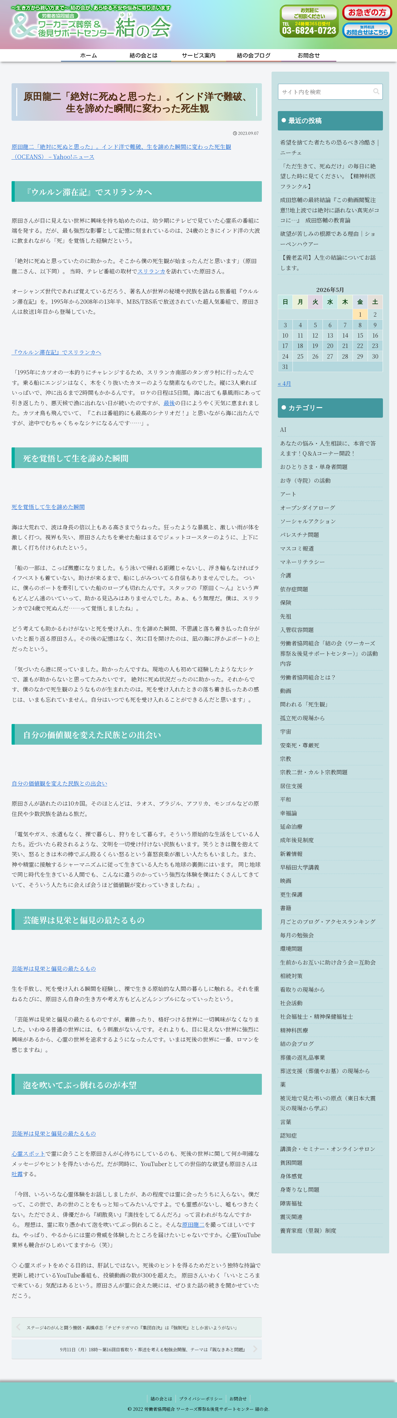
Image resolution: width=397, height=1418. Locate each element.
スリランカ (151, 271)
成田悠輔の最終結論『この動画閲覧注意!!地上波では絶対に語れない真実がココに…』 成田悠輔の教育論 (329, 210)
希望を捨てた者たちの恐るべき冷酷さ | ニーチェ (329, 147)
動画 (285, 690)
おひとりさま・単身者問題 (314, 466)
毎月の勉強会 (297, 935)
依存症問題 (294, 589)
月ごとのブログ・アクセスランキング (327, 921)
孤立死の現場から (302, 718)
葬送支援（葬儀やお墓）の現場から (325, 1071)
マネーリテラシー (302, 562)
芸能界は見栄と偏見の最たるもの (54, 968)
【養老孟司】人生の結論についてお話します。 (328, 262)
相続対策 (291, 976)
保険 (285, 602)
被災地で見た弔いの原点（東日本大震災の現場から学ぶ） (328, 1103)
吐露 (17, 1174)
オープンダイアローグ (307, 507)
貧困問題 (291, 1162)
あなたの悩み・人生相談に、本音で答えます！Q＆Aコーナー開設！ (328, 448)
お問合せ (238, 1398)
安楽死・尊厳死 (299, 745)
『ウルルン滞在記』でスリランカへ (56, 352)
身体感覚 (291, 1176)
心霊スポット (28, 1153)
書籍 (285, 908)
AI (283, 429)
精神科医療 (294, 1030)
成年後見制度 (297, 840)
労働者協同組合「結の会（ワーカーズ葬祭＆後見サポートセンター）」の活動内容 (329, 653)
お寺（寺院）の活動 (305, 480)
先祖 (285, 616)
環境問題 (291, 948)
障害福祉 (291, 1203)
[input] (330, 92)
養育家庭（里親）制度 (308, 1230)
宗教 (285, 758)
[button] (376, 91)
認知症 (288, 1135)
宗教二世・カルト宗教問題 (314, 772)
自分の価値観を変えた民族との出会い (59, 783)
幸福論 (288, 813)
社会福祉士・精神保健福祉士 (316, 1016)
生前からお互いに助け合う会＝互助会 (328, 962)
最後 (169, 403)
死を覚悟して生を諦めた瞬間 (48, 506)
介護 (285, 575)
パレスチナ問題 (299, 534)
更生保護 (291, 894)
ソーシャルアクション (308, 521)
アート (288, 494)
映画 (285, 880)
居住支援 (291, 786)
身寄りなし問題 (299, 1189)
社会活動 (291, 1003)
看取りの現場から (302, 989)
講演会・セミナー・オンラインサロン (327, 1149)
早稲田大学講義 (299, 867)
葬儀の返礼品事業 (302, 1057)
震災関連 (291, 1216)
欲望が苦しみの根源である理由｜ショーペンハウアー (328, 238)
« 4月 (284, 383)
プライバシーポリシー (201, 1398)
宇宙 (285, 731)
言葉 (285, 1122)
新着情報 (291, 853)
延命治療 (291, 826)
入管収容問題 (297, 629)
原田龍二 (193, 1224)
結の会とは (161, 1398)
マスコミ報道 (297, 548)
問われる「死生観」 (305, 704)
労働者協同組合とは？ (308, 677)
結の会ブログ (297, 1043)
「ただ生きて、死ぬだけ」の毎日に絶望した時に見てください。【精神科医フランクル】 (328, 176)
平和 (285, 799)
